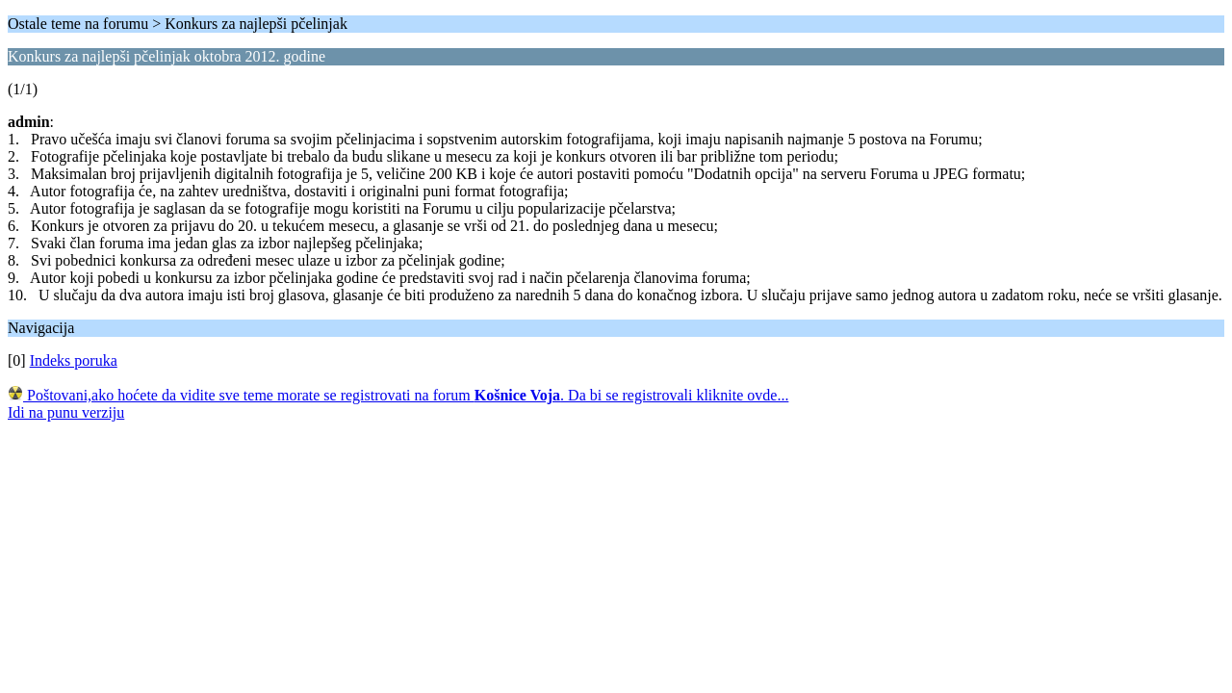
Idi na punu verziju (66, 412)
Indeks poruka (73, 360)
